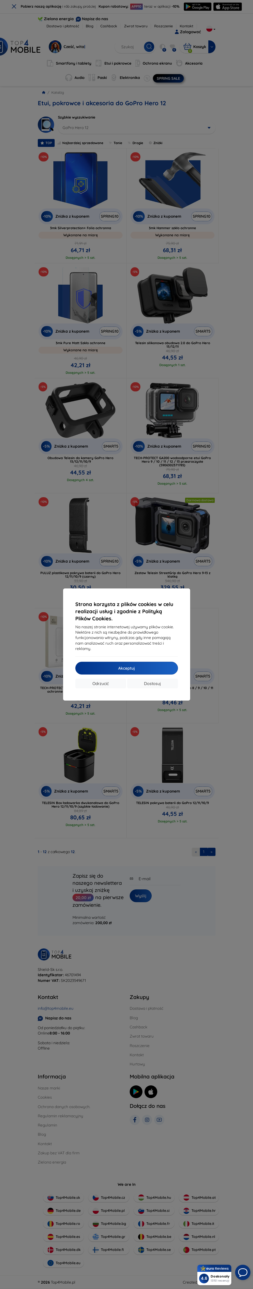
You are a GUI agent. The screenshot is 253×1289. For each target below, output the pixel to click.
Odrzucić (100, 683)
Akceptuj (126, 668)
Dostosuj (152, 683)
